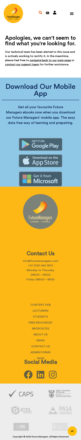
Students (40, 332)
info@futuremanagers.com (40, 270)
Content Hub (40, 321)
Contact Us (40, 362)
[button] (72, 13)
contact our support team (22, 64)
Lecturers (41, 326)
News (40, 356)
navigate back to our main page (50, 60)
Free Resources (40, 338)
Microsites (40, 344)
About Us (40, 350)
